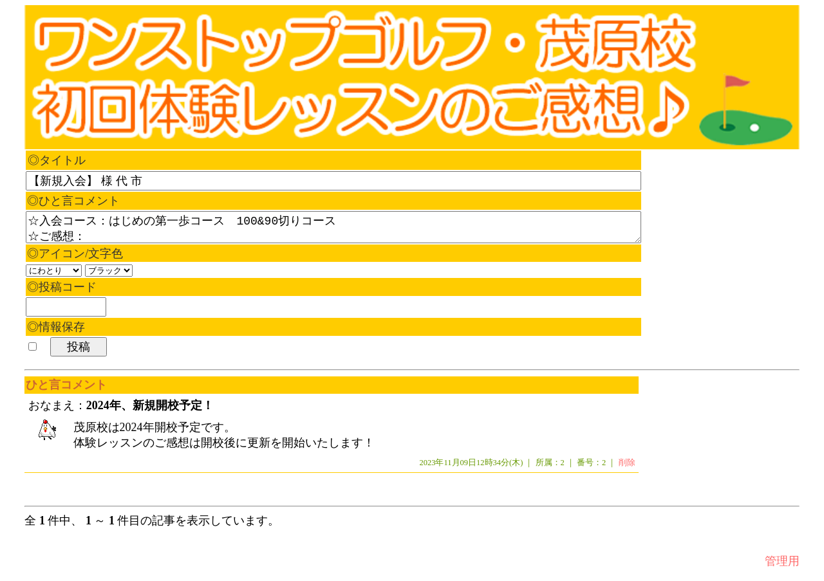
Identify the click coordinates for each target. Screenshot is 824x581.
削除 (627, 463)
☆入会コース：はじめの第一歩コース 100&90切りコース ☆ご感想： (333, 227)
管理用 (782, 561)
